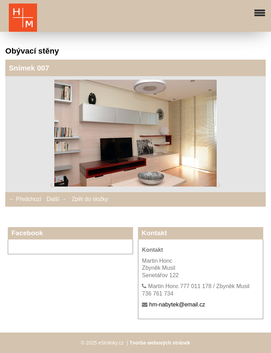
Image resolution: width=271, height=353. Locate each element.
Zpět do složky (90, 199)
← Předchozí (25, 199)
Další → (57, 199)
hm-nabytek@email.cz (177, 305)
